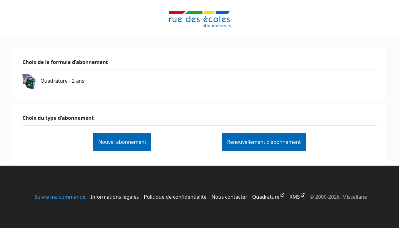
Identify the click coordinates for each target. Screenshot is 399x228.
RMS (295, 196)
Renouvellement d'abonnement (263, 141)
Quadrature (265, 196)
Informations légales (114, 196)
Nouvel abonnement (122, 141)
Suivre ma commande (60, 196)
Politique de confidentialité (175, 196)
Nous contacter (229, 196)
